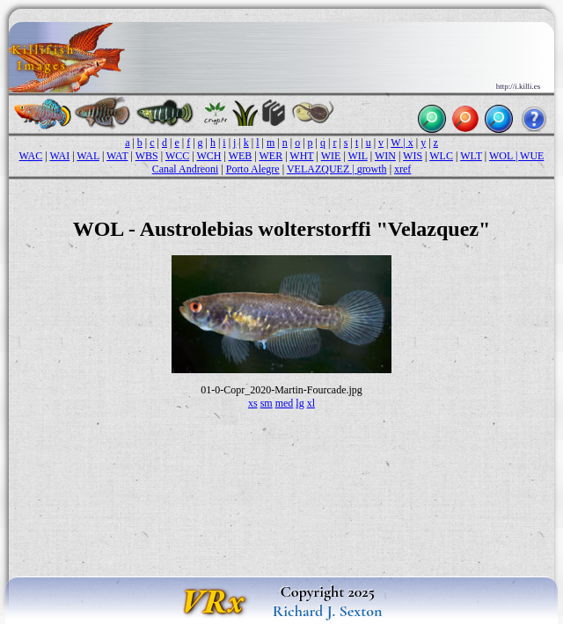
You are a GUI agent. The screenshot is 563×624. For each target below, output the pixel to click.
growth (372, 169)
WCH (208, 156)
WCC (177, 156)
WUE (532, 156)
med (284, 403)
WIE (331, 156)
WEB (240, 156)
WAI (59, 156)
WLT (471, 156)
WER (270, 156)
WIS (412, 156)
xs (253, 403)
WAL (88, 156)
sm (266, 403)
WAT (117, 156)
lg (299, 403)
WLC (441, 156)
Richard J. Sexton (328, 610)
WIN (385, 156)
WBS (146, 156)
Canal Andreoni (185, 169)
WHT (301, 156)
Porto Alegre (253, 169)
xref (402, 169)
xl (311, 403)
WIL (357, 156)
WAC (31, 156)
